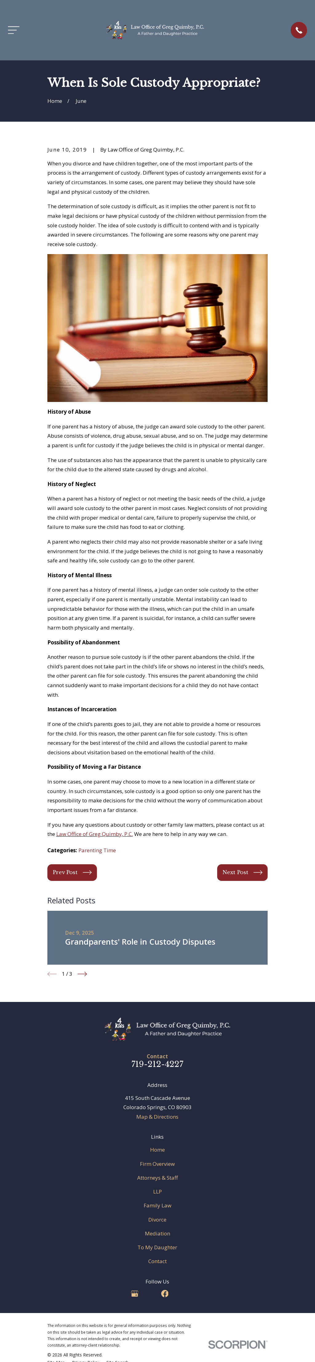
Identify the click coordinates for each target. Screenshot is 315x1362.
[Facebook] (165, 1293)
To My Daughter (157, 1247)
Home (157, 1149)
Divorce (157, 1219)
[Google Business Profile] (134, 1293)
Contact (157, 1261)
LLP (157, 1191)
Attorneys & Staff (157, 1177)
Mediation (157, 1233)
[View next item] (82, 974)
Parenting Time (97, 850)
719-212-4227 (157, 1064)
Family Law (157, 1205)
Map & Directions (157, 1116)
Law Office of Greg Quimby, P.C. (94, 833)
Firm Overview (157, 1163)
